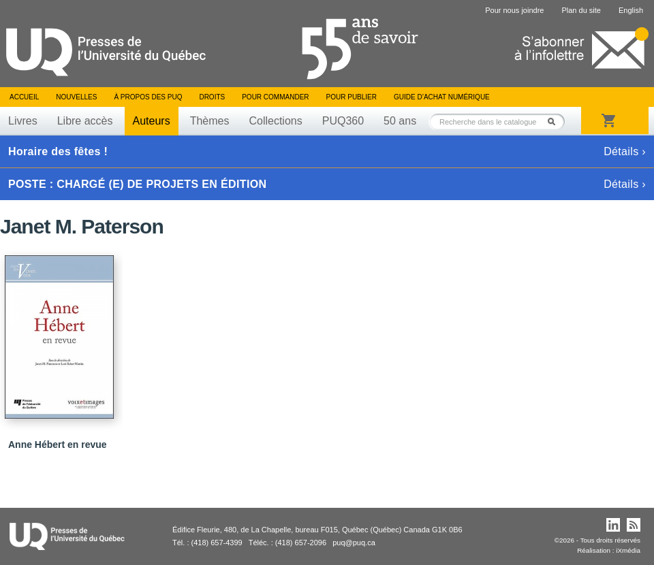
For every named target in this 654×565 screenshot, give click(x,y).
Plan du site (580, 10)
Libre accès (85, 121)
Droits (212, 97)
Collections (275, 121)
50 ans (400, 121)
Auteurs (151, 121)
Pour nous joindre (514, 10)
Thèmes (210, 121)
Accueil (24, 97)
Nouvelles (76, 97)
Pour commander (275, 97)
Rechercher (555, 121)
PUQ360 (343, 121)
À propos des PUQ (148, 97)
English (631, 10)
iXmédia (628, 550)
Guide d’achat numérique (442, 97)
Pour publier (351, 97)
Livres (22, 121)
